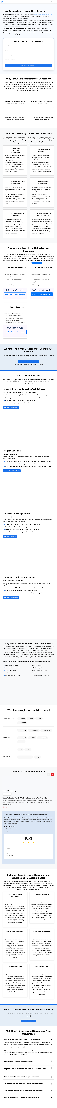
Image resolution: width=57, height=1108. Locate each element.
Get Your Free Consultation (28, 65)
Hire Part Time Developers (15, 294)
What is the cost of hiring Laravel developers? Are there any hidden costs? (25, 1069)
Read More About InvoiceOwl (11, 407)
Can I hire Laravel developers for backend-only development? (23, 1090)
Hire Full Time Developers (41, 294)
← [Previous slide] (48, 774)
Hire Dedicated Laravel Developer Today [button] (28, 361)
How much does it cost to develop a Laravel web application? (23, 1084)
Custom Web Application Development (15, 150)
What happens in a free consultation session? (18, 1061)
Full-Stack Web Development (43, 182)
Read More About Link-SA (10, 536)
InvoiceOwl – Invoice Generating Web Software (24, 389)
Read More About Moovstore (11, 597)
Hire (8, 8)
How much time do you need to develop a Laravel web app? (22, 1039)
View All (6, 807)
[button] (12, 470)
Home (4, 8)
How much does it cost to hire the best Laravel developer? (22, 1097)
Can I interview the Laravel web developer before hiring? (21, 1077)
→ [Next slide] (52, 774)
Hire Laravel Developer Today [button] (28, 1021)
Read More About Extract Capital (12, 470)
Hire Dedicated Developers (15, 332)
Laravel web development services (43, 14)
